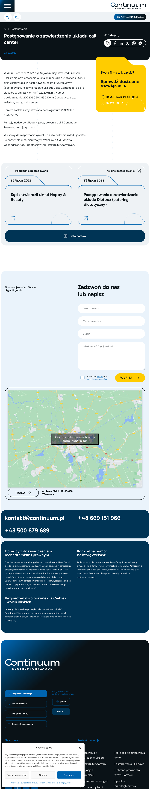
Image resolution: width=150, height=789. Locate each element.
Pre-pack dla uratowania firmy (130, 755)
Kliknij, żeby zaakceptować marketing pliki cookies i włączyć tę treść (75, 439)
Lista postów (78, 236)
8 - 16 (61, 711)
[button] (79, 747)
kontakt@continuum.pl (35, 518)
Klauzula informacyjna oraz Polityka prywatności (53, 783)
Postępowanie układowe (129, 764)
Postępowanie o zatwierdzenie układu (91, 755)
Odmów (43, 775)
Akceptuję (69, 775)
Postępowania (19, 29)
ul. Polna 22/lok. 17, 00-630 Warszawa (57, 493)
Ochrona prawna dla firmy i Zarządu (127, 772)
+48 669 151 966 (99, 518)
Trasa (20, 493)
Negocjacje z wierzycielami (86, 772)
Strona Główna (5, 29)
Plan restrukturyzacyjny (92, 764)
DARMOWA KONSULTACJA (119, 97)
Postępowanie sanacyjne (93, 781)
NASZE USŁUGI (112, 103)
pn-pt (61, 701)
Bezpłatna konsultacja (130, 17)
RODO (100, 376)
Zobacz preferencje (17, 775)
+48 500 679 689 (27, 530)
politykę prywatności (97, 379)
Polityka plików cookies (21, 783)
